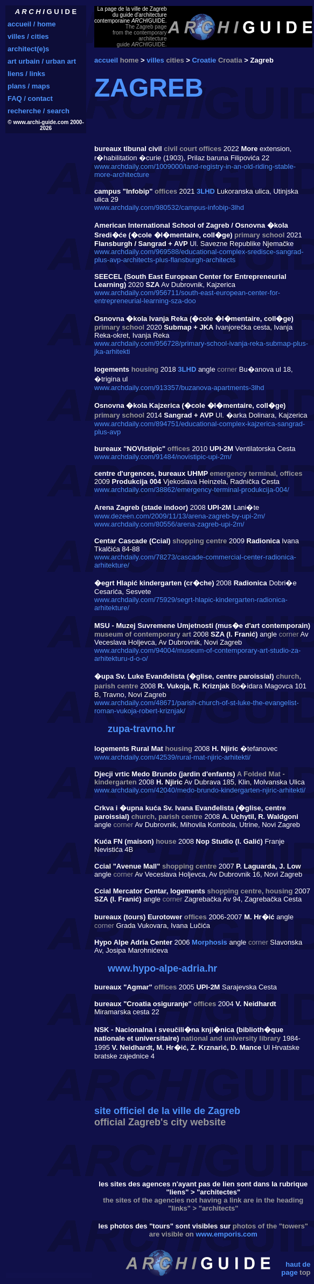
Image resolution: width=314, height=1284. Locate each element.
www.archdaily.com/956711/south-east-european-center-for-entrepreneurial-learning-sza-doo (187, 297)
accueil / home (32, 24)
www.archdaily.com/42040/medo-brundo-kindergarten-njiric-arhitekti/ (199, 790)
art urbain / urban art (42, 61)
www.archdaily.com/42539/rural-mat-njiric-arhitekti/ (172, 757)
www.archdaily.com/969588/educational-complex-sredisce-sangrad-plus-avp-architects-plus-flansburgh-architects (199, 256)
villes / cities (28, 36)
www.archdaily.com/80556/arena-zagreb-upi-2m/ (169, 524)
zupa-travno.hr (141, 728)
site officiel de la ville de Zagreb (167, 1110)
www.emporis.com (226, 1234)
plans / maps (29, 86)
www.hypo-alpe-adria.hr (162, 968)
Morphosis (209, 942)
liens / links (26, 74)
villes (155, 60)
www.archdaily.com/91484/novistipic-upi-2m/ (163, 457)
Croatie (204, 60)
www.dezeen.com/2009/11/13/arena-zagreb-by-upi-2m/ (179, 516)
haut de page (295, 1268)
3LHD (206, 191)
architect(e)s (28, 49)
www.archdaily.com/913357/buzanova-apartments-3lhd (179, 388)
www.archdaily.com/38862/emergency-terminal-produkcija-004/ (191, 490)
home (129, 60)
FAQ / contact (30, 98)
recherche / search (38, 111)
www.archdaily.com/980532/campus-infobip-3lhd (169, 207)
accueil (106, 60)
